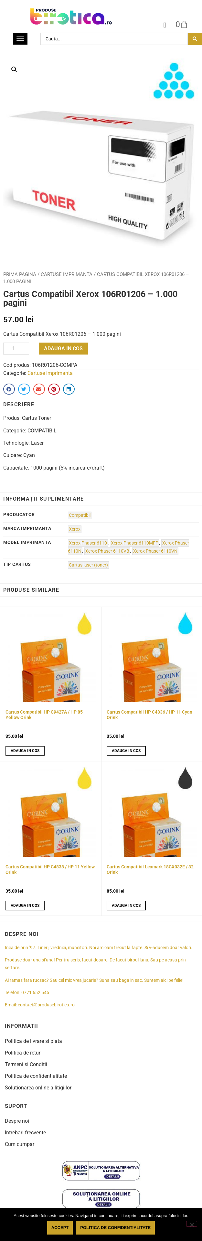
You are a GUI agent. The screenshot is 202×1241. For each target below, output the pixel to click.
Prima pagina (19, 274)
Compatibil (79, 515)
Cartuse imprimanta (66, 274)
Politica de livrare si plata (33, 1041)
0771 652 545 (35, 992)
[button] (14, 69)
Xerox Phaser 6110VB (107, 551)
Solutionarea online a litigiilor (38, 1088)
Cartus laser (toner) (88, 565)
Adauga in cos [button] (25, 750)
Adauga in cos (63, 348)
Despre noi (17, 1121)
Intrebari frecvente (25, 1133)
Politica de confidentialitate (36, 1076)
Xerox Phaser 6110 (88, 543)
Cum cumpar (19, 1144)
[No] (191, 1224)
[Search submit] (195, 39)
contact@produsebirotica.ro (46, 1005)
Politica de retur (22, 1053)
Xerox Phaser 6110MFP (134, 543)
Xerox (74, 529)
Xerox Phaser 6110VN (155, 551)
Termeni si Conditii (26, 1064)
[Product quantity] (16, 349)
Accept (60, 1227)
